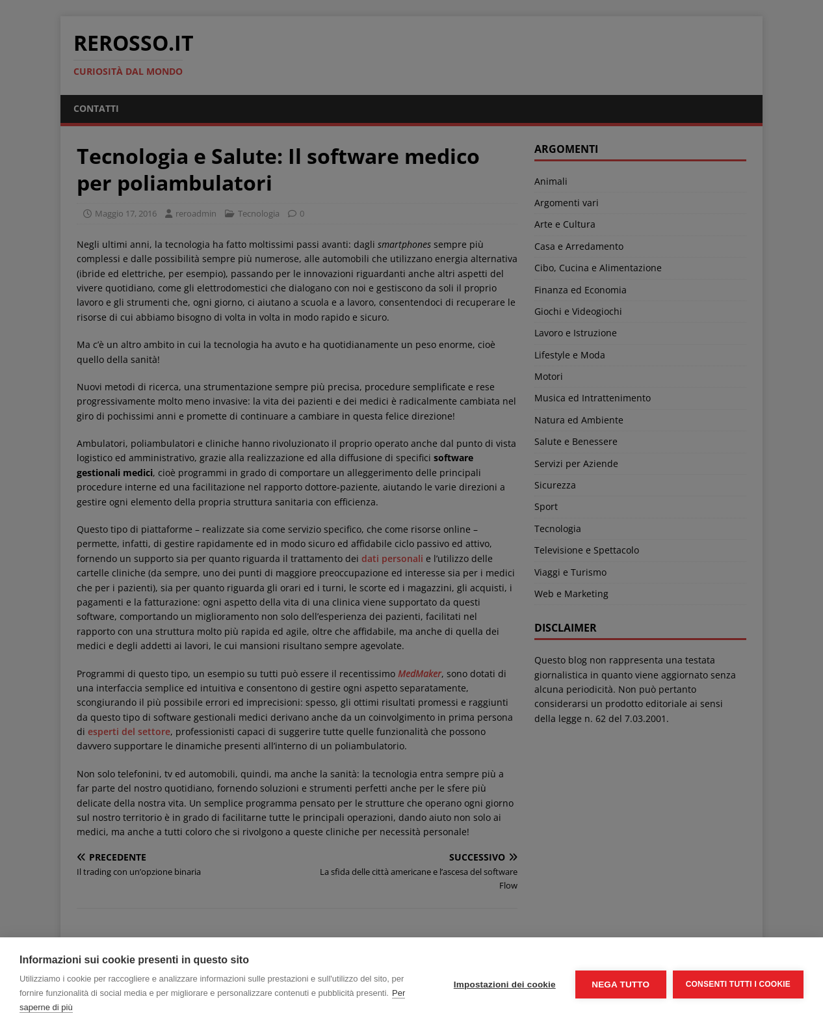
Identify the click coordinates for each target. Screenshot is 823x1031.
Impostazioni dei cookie (505, 984)
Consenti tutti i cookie (738, 984)
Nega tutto (620, 984)
